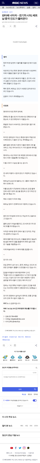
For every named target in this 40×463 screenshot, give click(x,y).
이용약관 (31, 453)
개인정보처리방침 (20, 453)
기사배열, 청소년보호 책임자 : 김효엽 (20, 455)
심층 (28, 7)
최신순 (24, 394)
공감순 (30, 394)
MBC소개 (9, 453)
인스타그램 (24, 448)
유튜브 (11, 448)
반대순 (36, 394)
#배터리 (28, 337)
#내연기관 (13, 337)
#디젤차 (5, 337)
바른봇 (6, 400)
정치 (34, 7)
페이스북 (15, 448)
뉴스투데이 (21, 7)
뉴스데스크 (10, 7)
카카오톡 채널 (28, 448)
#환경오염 (6, 340)
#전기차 (21, 337)
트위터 (20, 448)
